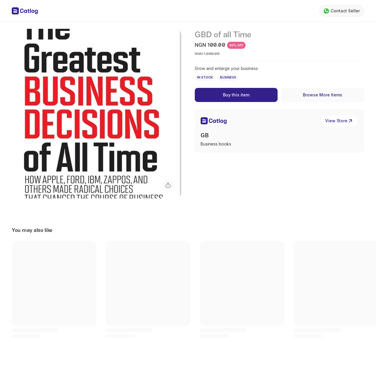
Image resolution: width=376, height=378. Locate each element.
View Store (339, 121)
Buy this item (236, 94)
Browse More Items (322, 94)
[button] (96, 113)
